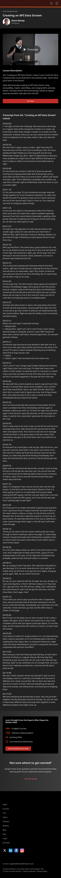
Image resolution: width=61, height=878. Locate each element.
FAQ (4, 834)
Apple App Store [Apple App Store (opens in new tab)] (9, 857)
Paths (5, 804)
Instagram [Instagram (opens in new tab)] (22, 850)
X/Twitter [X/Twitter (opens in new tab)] (5, 850)
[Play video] (30, 49)
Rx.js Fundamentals (10, 11)
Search (51, 3)
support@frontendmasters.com (21, 864)
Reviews (6, 826)
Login (5, 838)
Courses (6, 809)
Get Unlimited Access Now (18, 748)
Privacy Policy (42, 871)
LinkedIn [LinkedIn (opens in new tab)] (11, 850)
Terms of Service (29, 871)
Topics (5, 817)
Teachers (6, 821)
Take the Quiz (29, 779)
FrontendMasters (15, 3)
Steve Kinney (18, 20)
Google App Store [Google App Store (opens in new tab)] (26, 857)
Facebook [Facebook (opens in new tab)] (16, 850)
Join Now (30, 101)
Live (4, 813)
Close (57, 3)
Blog (4, 830)
